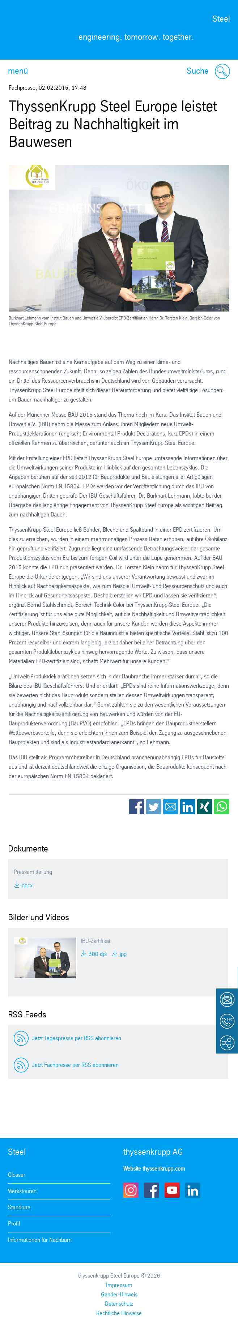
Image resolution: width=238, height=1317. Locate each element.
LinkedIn (187, 806)
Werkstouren (22, 1191)
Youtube (172, 1190)
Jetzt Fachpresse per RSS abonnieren (75, 1065)
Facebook (136, 806)
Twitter (153, 806)
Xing (204, 806)
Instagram (131, 1190)
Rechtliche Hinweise (119, 1313)
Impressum (119, 1285)
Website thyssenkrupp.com (154, 1169)
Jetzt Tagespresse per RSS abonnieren (76, 1038)
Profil (14, 1224)
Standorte (19, 1207)
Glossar (16, 1175)
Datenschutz (119, 1304)
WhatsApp (221, 806)
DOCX (26, 885)
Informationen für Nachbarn (40, 1240)
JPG (122, 954)
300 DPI (97, 954)
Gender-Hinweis (119, 1294)
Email (170, 806)
